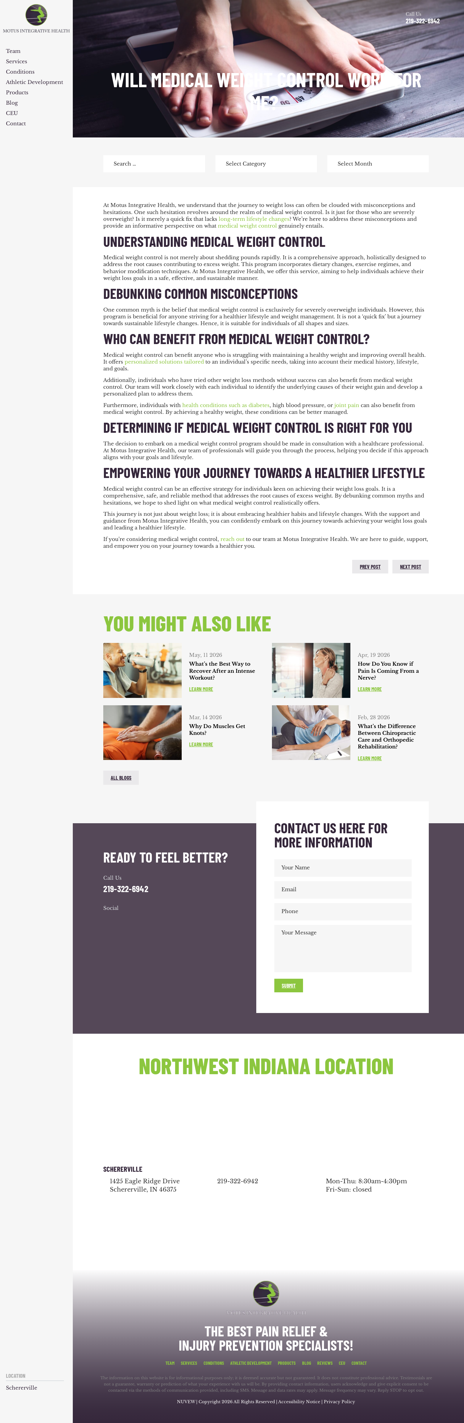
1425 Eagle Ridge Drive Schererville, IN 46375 (145, 1185)
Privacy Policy (339, 1401)
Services (16, 62)
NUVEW (186, 1401)
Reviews (325, 1363)
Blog (12, 103)
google (125, 920)
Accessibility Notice (299, 1401)
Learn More (201, 689)
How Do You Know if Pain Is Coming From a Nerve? (388, 671)
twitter (125, 565)
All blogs (121, 777)
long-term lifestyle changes (254, 219)
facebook (109, 565)
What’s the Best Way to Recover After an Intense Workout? (222, 671)
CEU (12, 113)
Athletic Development (34, 82)
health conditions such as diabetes (226, 405)
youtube (141, 920)
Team (13, 51)
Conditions (20, 72)
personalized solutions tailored (164, 362)
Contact (16, 124)
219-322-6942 (423, 20)
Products (17, 93)
